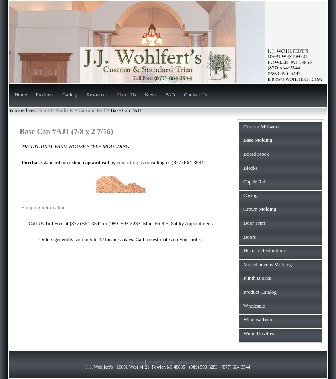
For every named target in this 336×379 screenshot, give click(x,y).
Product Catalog (260, 292)
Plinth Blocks (257, 278)
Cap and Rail (93, 110)
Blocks (250, 168)
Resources (97, 95)
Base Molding (257, 140)
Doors (249, 237)
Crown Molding (259, 209)
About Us (126, 95)
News (150, 95)
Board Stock (256, 154)
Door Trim (254, 223)
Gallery (69, 95)
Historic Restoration (264, 250)
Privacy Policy (160, 362)
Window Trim (257, 319)
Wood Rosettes (258, 333)
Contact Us (195, 95)
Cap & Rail (255, 182)
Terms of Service (193, 362)
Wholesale (254, 306)
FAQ (170, 95)
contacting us (130, 162)
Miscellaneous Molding (267, 264)
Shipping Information (44, 207)
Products (44, 95)
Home (20, 95)
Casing (250, 195)
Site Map (135, 362)
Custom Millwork (261, 127)
